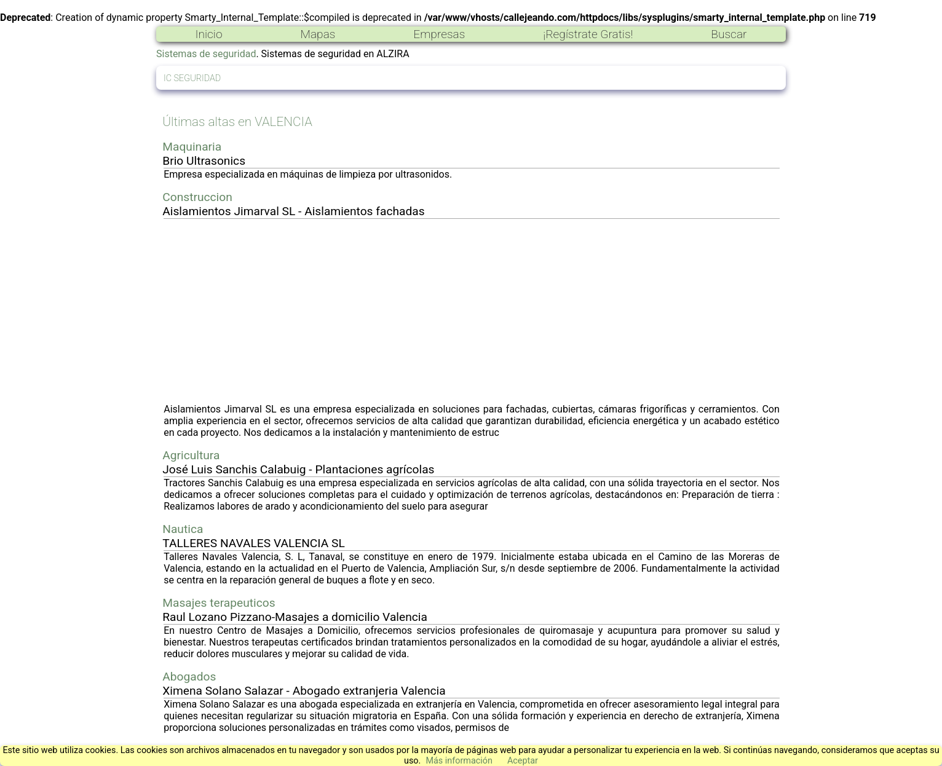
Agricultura (191, 455)
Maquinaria (191, 147)
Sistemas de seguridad (206, 54)
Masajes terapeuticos (218, 603)
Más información (459, 761)
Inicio (208, 34)
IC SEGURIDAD (192, 78)
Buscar (728, 34)
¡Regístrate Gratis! (588, 34)
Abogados (189, 676)
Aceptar (522, 761)
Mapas (317, 34)
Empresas (439, 34)
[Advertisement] (472, 311)
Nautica (182, 529)
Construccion (197, 197)
